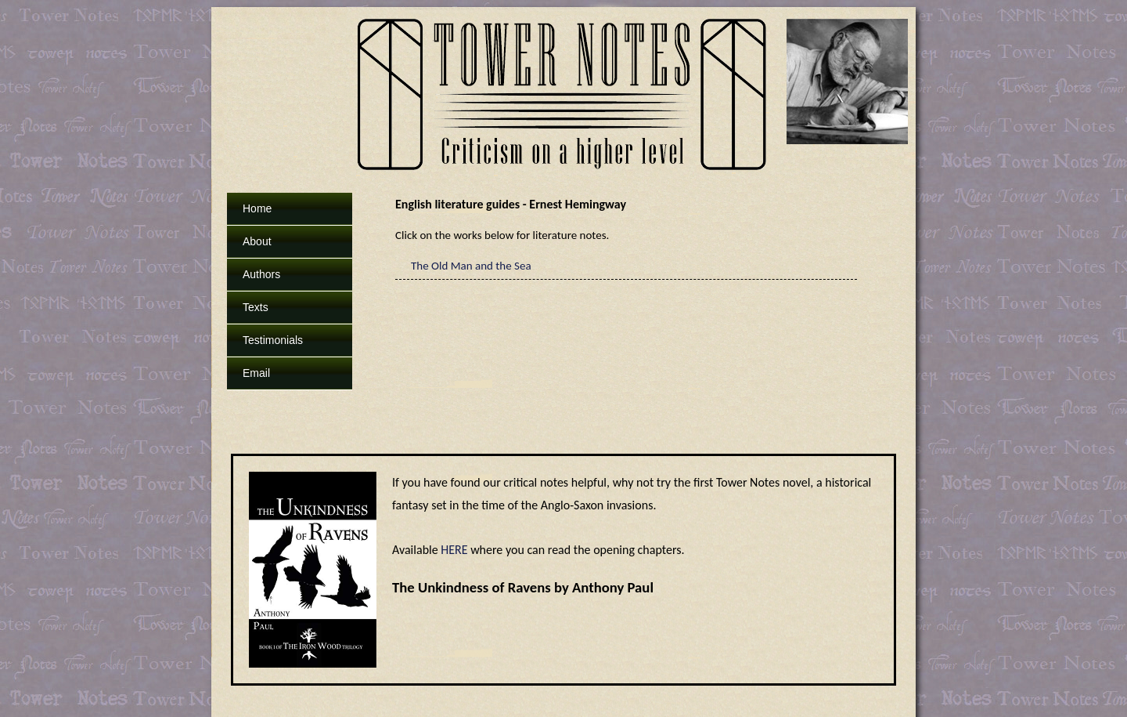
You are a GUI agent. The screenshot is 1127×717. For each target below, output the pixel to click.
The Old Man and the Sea (471, 266)
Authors (261, 274)
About (257, 241)
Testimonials (273, 340)
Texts (255, 307)
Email (256, 373)
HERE (454, 549)
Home (257, 208)
